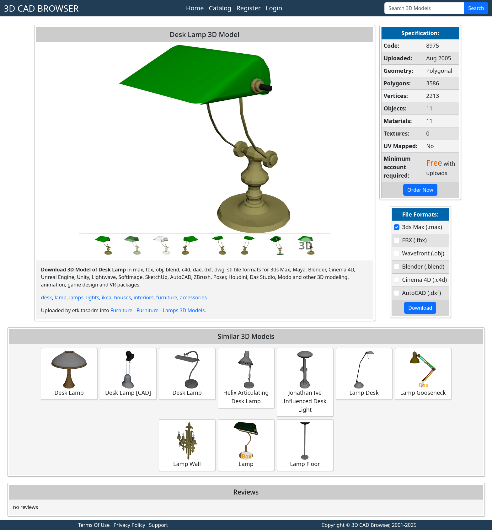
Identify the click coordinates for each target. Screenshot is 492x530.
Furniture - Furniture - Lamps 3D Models (157, 310)
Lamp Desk (364, 373)
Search (476, 8)
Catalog (220, 8)
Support (158, 525)
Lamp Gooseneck (423, 373)
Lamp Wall (187, 445)
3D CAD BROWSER (41, 8)
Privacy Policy (129, 525)
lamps (76, 297)
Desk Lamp (69, 373)
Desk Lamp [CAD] (128, 373)
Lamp (246, 445)
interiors (144, 297)
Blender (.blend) (423, 266)
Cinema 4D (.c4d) (424, 279)
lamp (61, 297)
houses (122, 297)
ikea (106, 297)
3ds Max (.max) (422, 227)
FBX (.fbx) (414, 240)
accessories (193, 297)
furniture (166, 297)
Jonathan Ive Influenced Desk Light (305, 382)
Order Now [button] (420, 189)
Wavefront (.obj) (423, 253)
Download (420, 307)
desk (46, 297)
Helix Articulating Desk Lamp (246, 378)
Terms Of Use (94, 525)
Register (248, 8)
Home (195, 8)
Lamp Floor (305, 445)
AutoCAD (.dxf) (421, 293)
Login (274, 8)
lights (92, 297)
